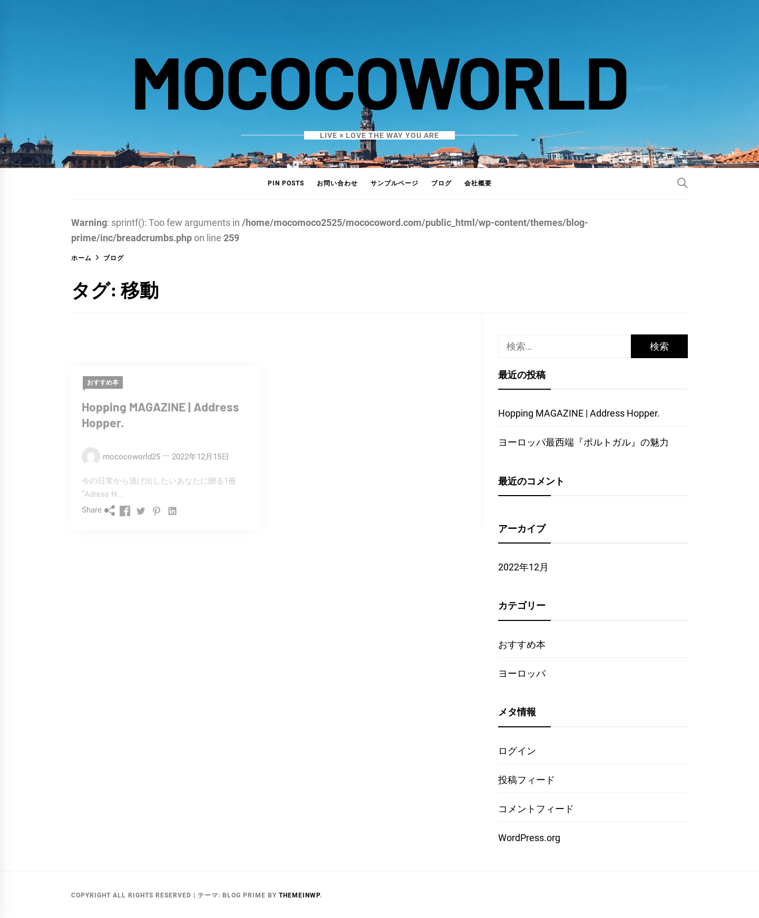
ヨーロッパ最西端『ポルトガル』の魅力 (583, 442)
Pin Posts (286, 183)
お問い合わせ (337, 183)
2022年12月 (523, 566)
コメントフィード (536, 808)
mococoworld (380, 80)
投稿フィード (526, 779)
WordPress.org (529, 837)
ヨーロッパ (522, 673)
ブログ (441, 183)
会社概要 (478, 183)
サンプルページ (395, 183)
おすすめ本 (522, 644)
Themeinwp (299, 895)
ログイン (517, 750)
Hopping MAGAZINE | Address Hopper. (579, 413)
